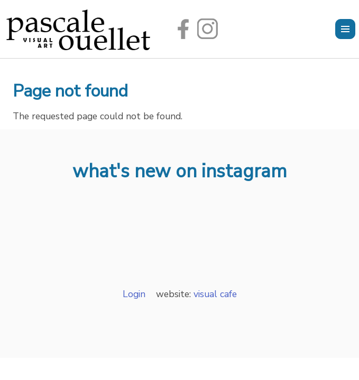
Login (134, 294)
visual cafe (214, 294)
